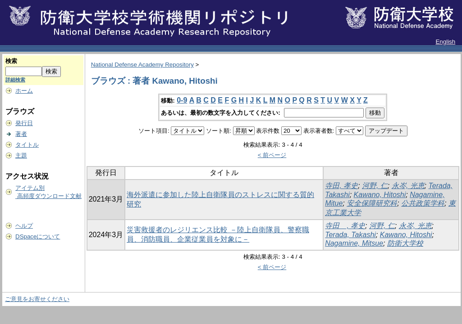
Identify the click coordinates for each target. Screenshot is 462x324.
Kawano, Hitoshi (380, 194)
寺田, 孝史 (341, 185)
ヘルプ (24, 225)
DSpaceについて (37, 236)
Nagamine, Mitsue (354, 243)
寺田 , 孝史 (345, 226)
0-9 (182, 100)
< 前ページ (272, 155)
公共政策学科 (422, 203)
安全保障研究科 (372, 203)
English (445, 41)
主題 (21, 155)
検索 (11, 61)
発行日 (24, 123)
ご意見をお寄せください (37, 299)
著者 (21, 133)
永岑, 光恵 (408, 185)
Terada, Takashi (350, 234)
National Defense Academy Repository (142, 64)
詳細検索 (15, 79)
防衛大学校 (405, 243)
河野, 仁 (375, 185)
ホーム (24, 90)
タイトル (27, 144)
